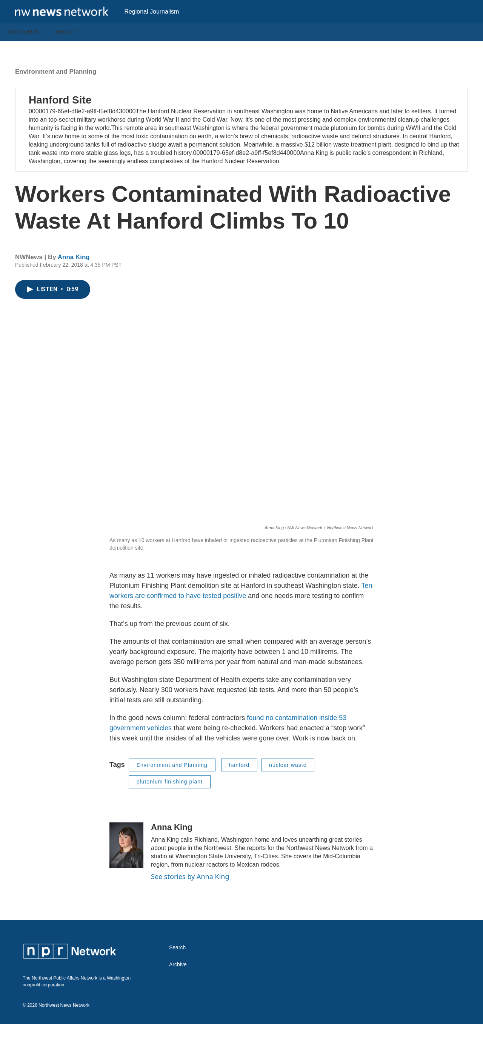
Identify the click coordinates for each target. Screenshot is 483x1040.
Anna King (74, 273)
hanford (239, 781)
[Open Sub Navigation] (45, 48)
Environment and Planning (55, 87)
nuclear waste (287, 781)
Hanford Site (60, 116)
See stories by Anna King (190, 892)
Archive (178, 981)
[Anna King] (126, 861)
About (65, 48)
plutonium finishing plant (170, 798)
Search (177, 964)
